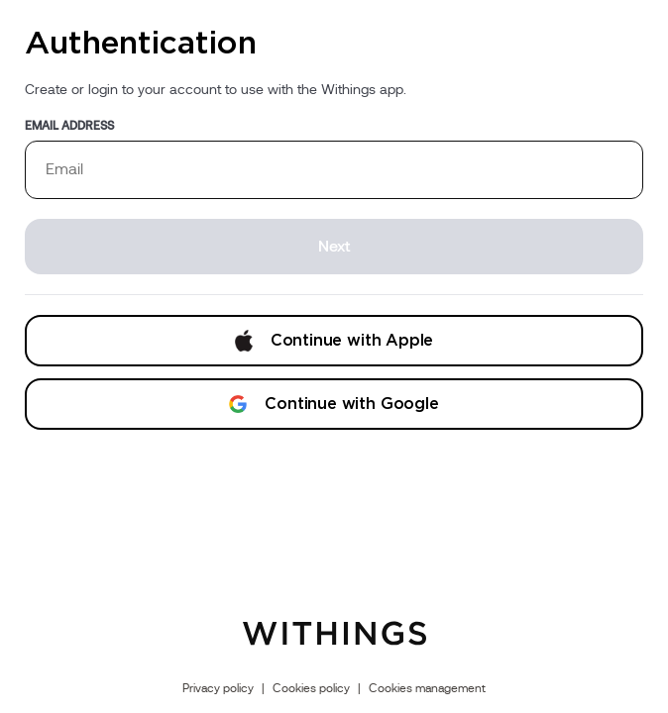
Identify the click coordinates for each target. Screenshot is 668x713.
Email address (69, 126)
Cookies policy (311, 688)
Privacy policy (218, 688)
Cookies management (427, 688)
